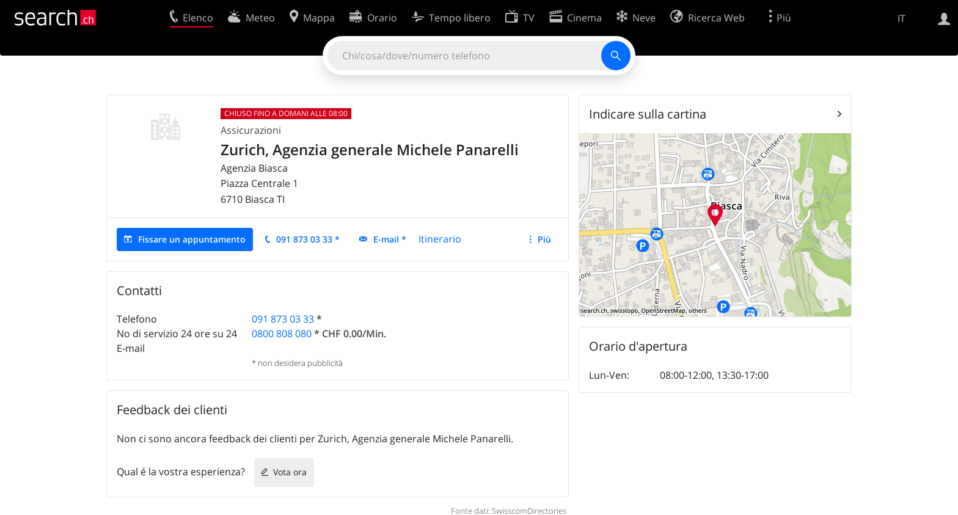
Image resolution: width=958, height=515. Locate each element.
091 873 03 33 (283, 319)
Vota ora (290, 472)
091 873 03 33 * (308, 239)
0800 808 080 (282, 333)
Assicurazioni (251, 130)
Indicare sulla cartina (647, 114)
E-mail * (389, 239)
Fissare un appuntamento (192, 239)
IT (901, 18)
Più (544, 239)
